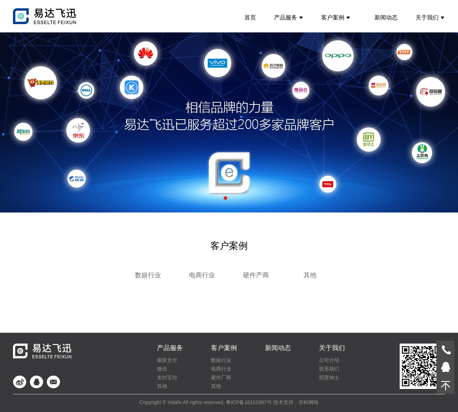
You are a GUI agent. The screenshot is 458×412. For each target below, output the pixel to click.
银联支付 (167, 360)
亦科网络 (308, 402)
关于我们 (430, 17)
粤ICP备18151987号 (249, 402)
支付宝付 (167, 377)
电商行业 (202, 275)
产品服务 (288, 17)
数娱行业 (148, 275)
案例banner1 (229, 122)
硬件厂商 (221, 377)
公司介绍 (329, 360)
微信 (162, 369)
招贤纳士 (329, 377)
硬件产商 (256, 275)
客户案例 (335, 17)
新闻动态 (386, 17)
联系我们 (329, 369)
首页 (250, 17)
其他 (310, 275)
